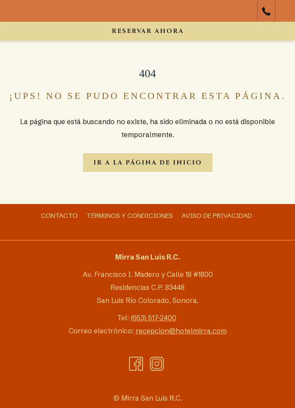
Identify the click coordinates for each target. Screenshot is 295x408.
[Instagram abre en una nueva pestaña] (157, 363)
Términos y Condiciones (129, 215)
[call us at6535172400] (266, 11)
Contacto (59, 215)
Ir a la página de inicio (147, 162)
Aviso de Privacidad (217, 215)
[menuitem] (59, 215)
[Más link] (285, 11)
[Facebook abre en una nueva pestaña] (136, 363)
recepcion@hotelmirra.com (181, 330)
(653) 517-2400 (153, 317)
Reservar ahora (148, 31)
